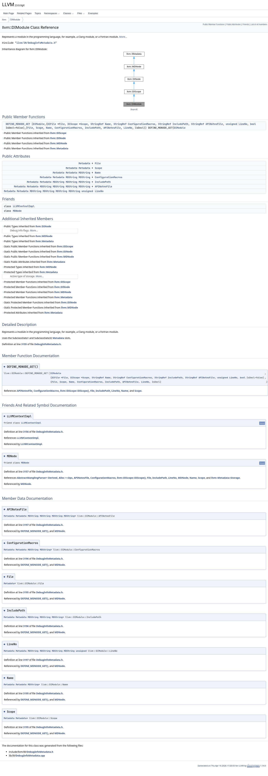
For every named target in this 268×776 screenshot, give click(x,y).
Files (81, 13)
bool (253, 124)
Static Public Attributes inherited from (33, 261)
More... (123, 36)
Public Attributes (233, 24)
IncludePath (180, 124)
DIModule (15, 19)
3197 (26, 524)
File (62, 124)
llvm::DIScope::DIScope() (74, 390)
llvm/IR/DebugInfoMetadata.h (35, 43)
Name (108, 124)
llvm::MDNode (58, 143)
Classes (68, 13)
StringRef (97, 124)
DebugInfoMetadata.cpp (30, 755)
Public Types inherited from (26, 226)
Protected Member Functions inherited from (36, 281)
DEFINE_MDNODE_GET (18, 124)
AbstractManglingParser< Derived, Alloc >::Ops (44, 477)
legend (134, 109)
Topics (38, 13)
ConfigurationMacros (141, 124)
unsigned (231, 124)
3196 (26, 558)
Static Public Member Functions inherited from (37, 246)
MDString (84, 172)
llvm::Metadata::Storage (225, 477)
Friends (246, 24)
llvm (4, 19)
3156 (26, 431)
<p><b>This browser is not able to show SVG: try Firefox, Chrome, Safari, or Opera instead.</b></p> (134, 79)
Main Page (8, 13)
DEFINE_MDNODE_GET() (34, 531)
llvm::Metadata (59, 148)
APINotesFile (214, 124)
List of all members (259, 24)
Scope (84, 124)
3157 (26, 471)
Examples (93, 13)
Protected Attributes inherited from (32, 312)
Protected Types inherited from (29, 267)
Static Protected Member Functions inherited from (39, 302)
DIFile (51, 124)
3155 (24, 344)
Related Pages (24, 13)
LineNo (243, 124)
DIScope (73, 124)
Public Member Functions (214, 24)
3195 (26, 592)
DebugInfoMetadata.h (47, 344)
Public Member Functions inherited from (34, 133)
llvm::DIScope (58, 133)
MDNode (17, 210)
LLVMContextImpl (23, 206)
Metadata (84, 163)
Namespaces (52, 13)
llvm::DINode (58, 138)
